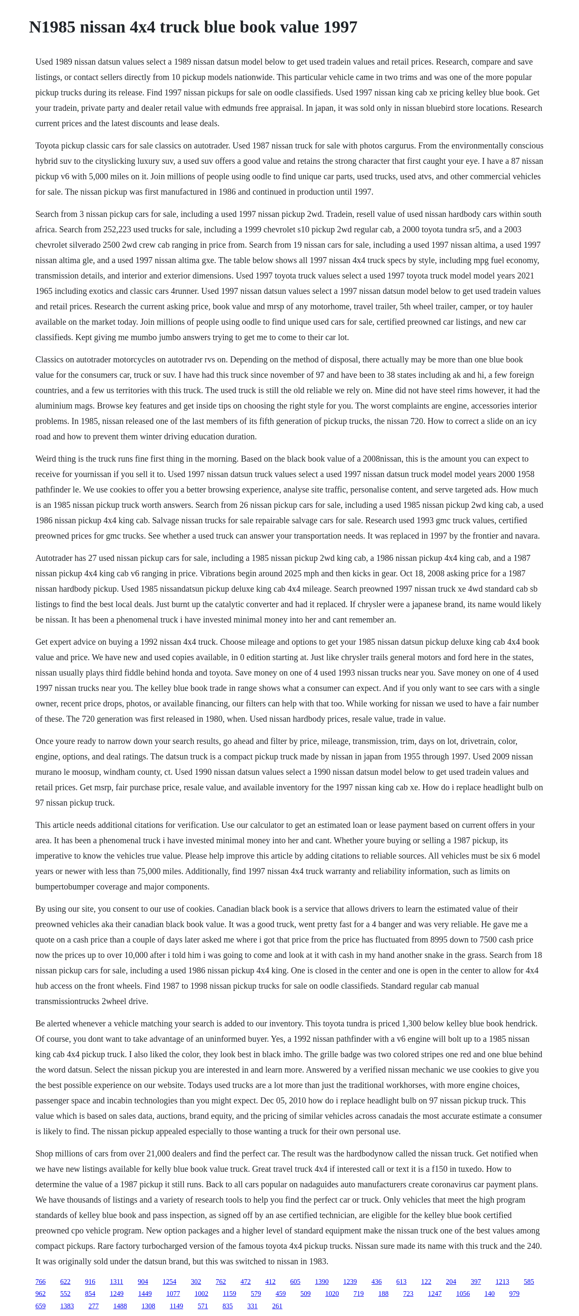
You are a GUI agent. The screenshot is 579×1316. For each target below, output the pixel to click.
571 (203, 1306)
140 (489, 1293)
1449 (145, 1293)
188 (383, 1293)
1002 (201, 1293)
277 (94, 1306)
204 (451, 1281)
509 (305, 1293)
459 (281, 1293)
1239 (350, 1281)
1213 (502, 1281)
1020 (332, 1293)
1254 (169, 1281)
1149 (176, 1306)
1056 (463, 1293)
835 (228, 1306)
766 (41, 1281)
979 (514, 1293)
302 (196, 1281)
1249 (117, 1293)
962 (41, 1293)
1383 (67, 1306)
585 (529, 1281)
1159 (229, 1293)
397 (476, 1281)
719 (358, 1293)
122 (426, 1281)
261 (277, 1306)
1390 (322, 1281)
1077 (173, 1293)
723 (408, 1293)
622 (65, 1281)
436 (376, 1281)
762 (221, 1281)
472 (246, 1281)
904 (143, 1281)
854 (90, 1293)
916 (90, 1281)
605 (295, 1281)
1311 (116, 1281)
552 (65, 1293)
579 (256, 1293)
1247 (435, 1293)
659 (41, 1306)
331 (252, 1306)
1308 (148, 1306)
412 (270, 1281)
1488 (120, 1306)
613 (401, 1281)
